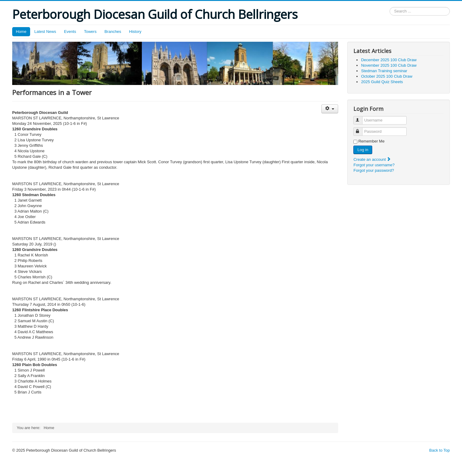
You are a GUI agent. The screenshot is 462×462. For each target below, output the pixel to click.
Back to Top (439, 450)
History (135, 31)
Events (70, 31)
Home (21, 31)
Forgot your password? (373, 170)
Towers (90, 31)
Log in (362, 149)
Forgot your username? (373, 165)
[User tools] (329, 108)
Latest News (45, 31)
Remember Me (371, 141)
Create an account (372, 159)
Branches (112, 31)
